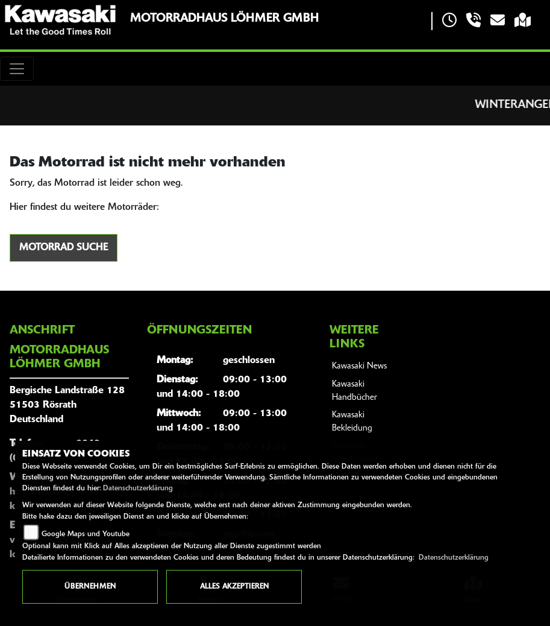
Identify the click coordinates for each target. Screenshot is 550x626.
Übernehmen (90, 586)
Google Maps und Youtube (86, 534)
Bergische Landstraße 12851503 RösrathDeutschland (67, 405)
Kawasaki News (359, 366)
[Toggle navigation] (17, 69)
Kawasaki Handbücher (354, 391)
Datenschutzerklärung (138, 488)
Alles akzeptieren (234, 586)
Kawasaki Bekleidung (352, 422)
